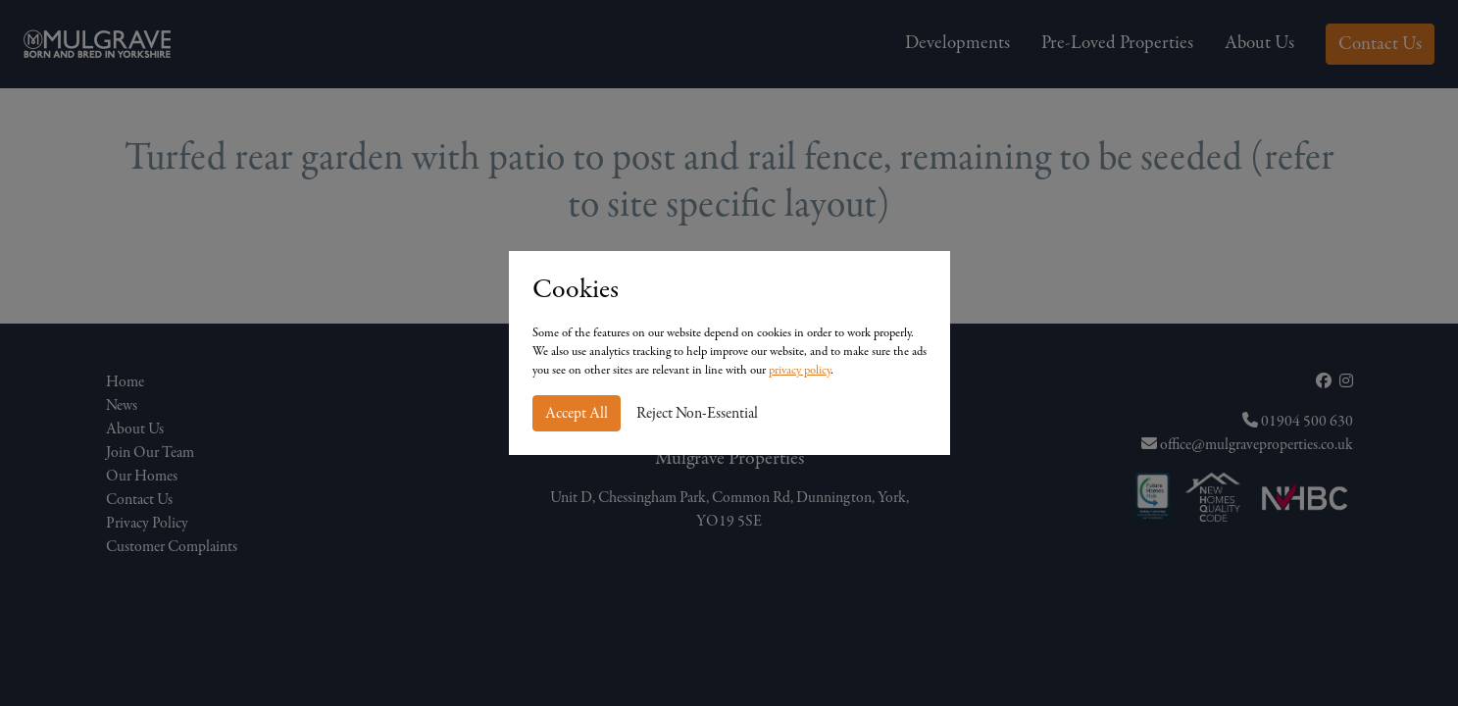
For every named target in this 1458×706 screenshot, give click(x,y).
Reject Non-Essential (697, 414)
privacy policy (799, 370)
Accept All (576, 414)
